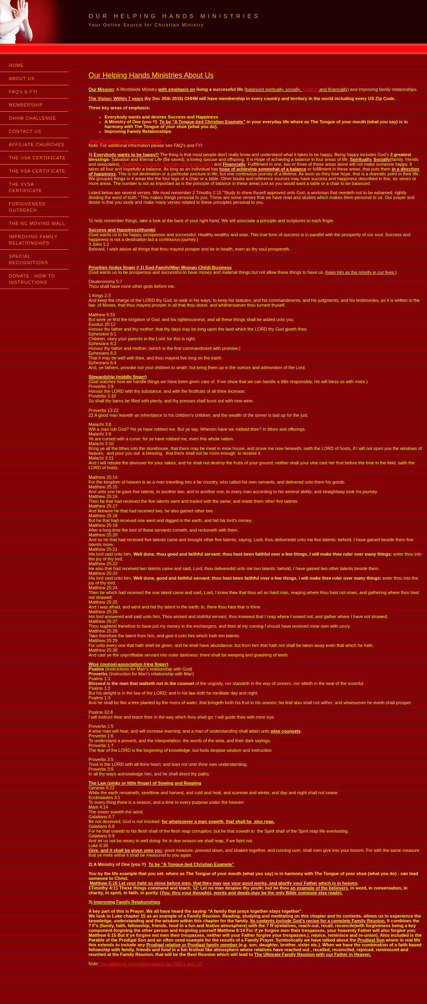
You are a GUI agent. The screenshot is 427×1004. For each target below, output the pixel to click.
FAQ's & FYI (23, 91)
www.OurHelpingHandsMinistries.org (125, 140)
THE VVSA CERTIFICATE (25, 187)
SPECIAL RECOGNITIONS (28, 259)
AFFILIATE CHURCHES (36, 144)
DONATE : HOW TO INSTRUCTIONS (32, 279)
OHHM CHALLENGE (32, 118)
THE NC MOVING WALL (37, 223)
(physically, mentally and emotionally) (167, 164)
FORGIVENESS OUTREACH (27, 207)
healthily (310, 89)
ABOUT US (22, 78)
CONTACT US (25, 131)
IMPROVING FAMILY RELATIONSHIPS (33, 239)
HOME (16, 65)
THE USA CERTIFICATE (37, 157)
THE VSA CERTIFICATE (37, 171)
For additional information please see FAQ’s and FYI (150, 963)
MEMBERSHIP (26, 104)
